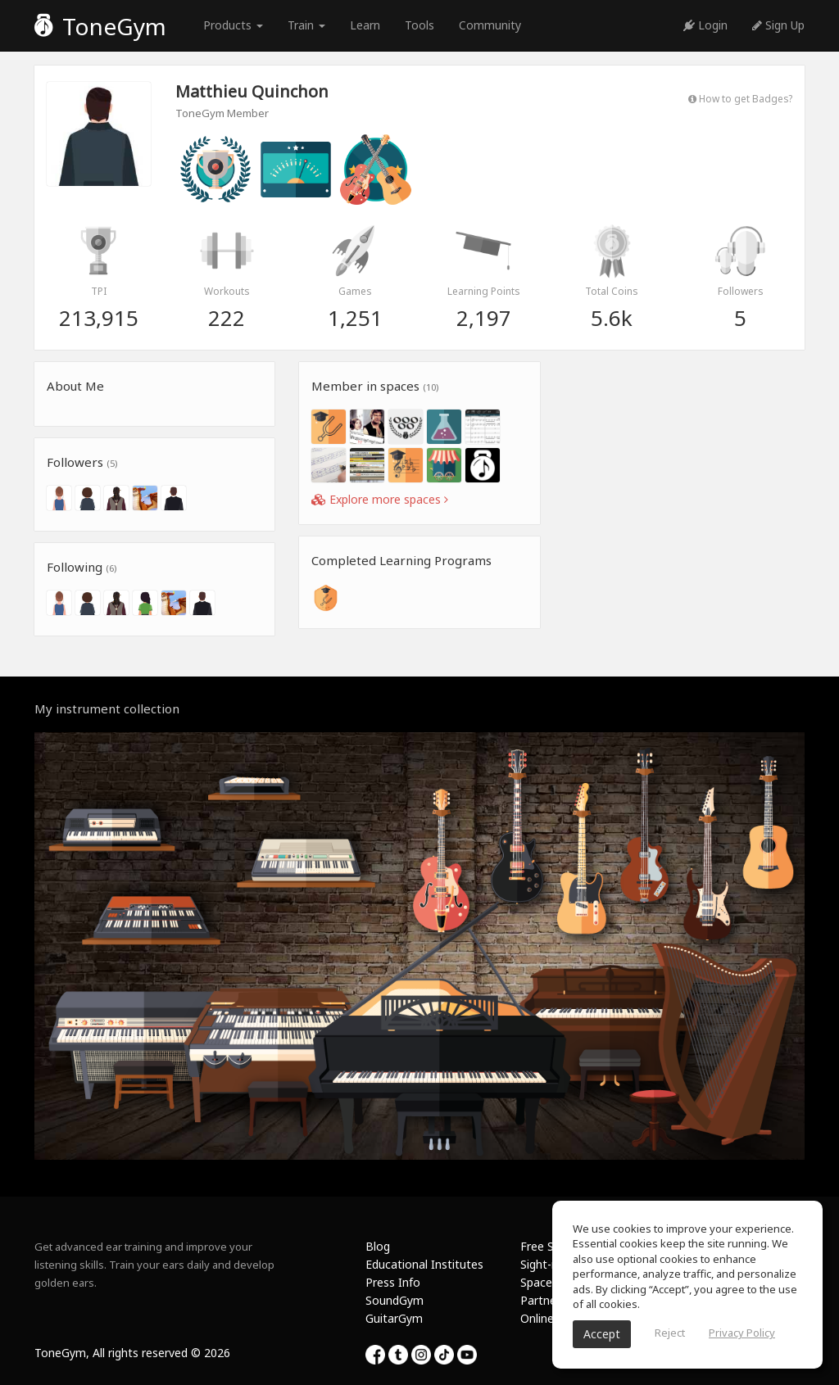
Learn (365, 25)
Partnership (551, 1300)
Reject (670, 1332)
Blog (377, 1246)
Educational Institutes (424, 1264)
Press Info (392, 1282)
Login (705, 25)
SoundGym (394, 1300)
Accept (601, 1334)
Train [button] (306, 25)
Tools (419, 25)
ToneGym (100, 26)
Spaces (539, 1282)
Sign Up (778, 25)
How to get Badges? (740, 98)
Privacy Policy (742, 1332)
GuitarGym (394, 1318)
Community (490, 25)
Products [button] (233, 25)
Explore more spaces (379, 499)
